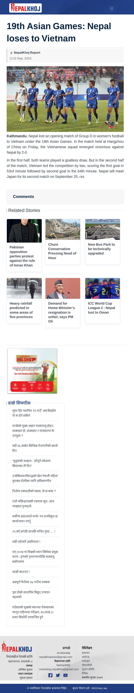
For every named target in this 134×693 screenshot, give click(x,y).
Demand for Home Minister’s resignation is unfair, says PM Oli (61, 312)
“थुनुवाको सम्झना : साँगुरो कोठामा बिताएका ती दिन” (31, 463)
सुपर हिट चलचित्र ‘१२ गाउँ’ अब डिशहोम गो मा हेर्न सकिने (34, 413)
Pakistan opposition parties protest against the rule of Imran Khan (22, 256)
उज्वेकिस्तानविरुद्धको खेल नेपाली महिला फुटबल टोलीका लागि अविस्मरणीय (35, 478)
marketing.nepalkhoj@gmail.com (59, 669)
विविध (85, 673)
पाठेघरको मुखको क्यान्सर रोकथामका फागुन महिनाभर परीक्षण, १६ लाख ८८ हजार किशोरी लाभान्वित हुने (33, 612)
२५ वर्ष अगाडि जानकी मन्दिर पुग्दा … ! (33, 531)
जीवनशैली (87, 665)
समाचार (86, 653)
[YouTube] (66, 675)
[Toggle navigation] (111, 8)
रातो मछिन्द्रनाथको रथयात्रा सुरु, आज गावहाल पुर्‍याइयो (33, 504)
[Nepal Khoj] (25, 8)
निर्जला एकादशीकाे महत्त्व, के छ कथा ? (34, 491)
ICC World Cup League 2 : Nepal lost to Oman (101, 308)
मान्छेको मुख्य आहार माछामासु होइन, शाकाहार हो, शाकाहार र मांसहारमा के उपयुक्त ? (33, 430)
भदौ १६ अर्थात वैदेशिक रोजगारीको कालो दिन (35, 448)
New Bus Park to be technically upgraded (101, 249)
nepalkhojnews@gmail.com (55, 657)
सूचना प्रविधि (88, 669)
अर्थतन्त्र (85, 657)
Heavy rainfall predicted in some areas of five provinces (21, 310)
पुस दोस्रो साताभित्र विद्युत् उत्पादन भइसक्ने (31, 595)
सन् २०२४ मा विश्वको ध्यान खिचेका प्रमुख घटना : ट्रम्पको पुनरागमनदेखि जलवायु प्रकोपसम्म (35, 557)
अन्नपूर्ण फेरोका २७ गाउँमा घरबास (31, 582)
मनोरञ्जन (86, 661)
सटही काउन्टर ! (21, 572)
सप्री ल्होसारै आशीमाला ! (26, 541)
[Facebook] (50, 675)
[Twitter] (58, 675)
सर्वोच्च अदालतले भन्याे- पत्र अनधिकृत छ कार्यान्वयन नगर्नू (35, 519)
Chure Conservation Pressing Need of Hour (62, 251)
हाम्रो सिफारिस (19, 403)
